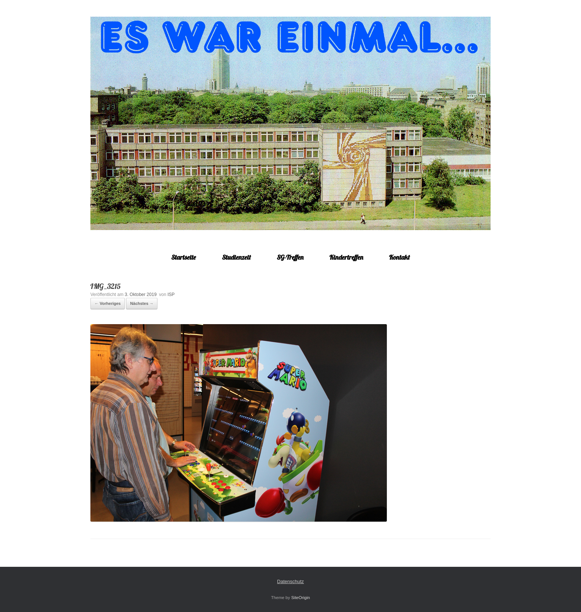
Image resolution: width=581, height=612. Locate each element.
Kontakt (399, 257)
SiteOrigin (300, 597)
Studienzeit (236, 257)
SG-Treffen (290, 257)
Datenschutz (290, 581)
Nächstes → (141, 303)
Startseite (183, 257)
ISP (171, 294)
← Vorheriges (107, 303)
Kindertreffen (346, 257)
